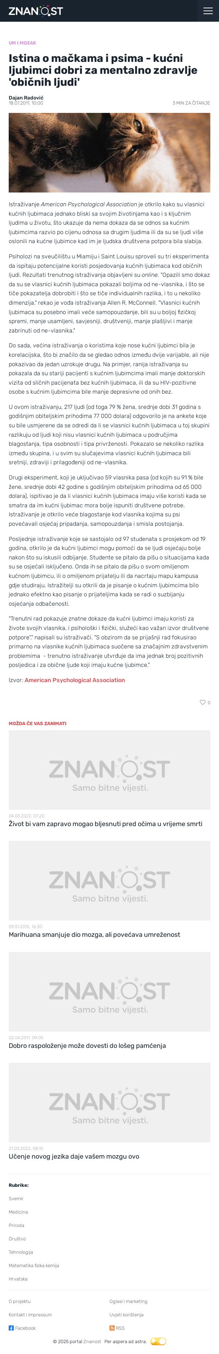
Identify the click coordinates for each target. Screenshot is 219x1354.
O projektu (20, 1301)
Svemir (16, 1198)
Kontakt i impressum (30, 1314)
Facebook (25, 1328)
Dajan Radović (26, 98)
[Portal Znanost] (82, 11)
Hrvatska (18, 1279)
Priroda (16, 1225)
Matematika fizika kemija (34, 1265)
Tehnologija (21, 1252)
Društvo (17, 1238)
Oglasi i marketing (129, 1301)
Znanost (92, 1341)
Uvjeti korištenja (127, 1314)
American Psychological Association (75, 680)
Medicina (18, 1212)
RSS (120, 1328)
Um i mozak (22, 43)
